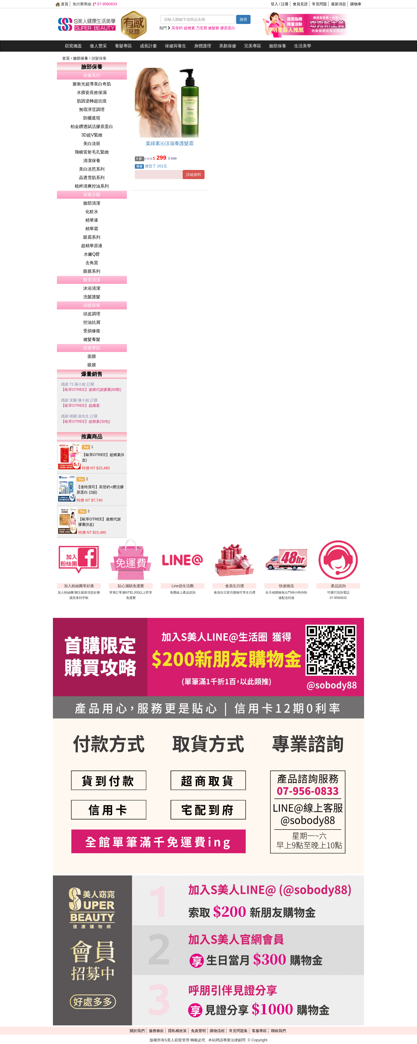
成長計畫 (148, 46)
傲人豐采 (98, 46)
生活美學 (302, 46)
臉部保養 (277, 46)
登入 (274, 4)
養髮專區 (123, 46)
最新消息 (338, 4)
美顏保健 (227, 46)
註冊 (285, 4)
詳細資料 (193, 174)
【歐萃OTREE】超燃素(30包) (85, 421)
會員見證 (300, 4)
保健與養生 (175, 46)
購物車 (355, 4)
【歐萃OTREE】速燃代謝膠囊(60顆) (91, 389)
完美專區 (252, 46)
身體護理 (202, 46)
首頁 (62, 4)
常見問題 (319, 4)
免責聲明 (198, 1031)
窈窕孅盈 (73, 46)
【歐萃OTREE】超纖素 (80, 405)
